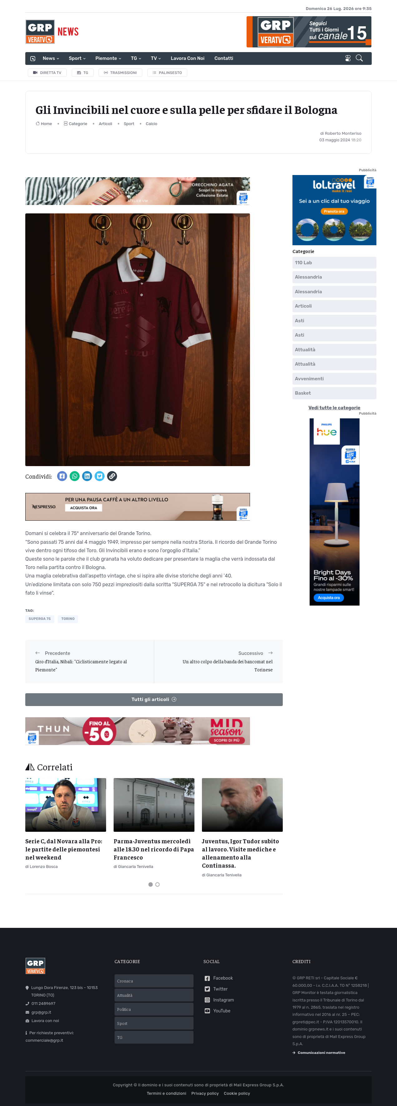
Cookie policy (237, 1093)
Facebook (218, 979)
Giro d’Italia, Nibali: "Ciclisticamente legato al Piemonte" (81, 665)
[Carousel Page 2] (157, 884)
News (49, 58)
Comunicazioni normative (318, 1052)
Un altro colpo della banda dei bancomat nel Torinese (228, 665)
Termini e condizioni (166, 1093)
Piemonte (106, 58)
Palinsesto (167, 73)
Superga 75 (40, 619)
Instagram (218, 1000)
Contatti (223, 58)
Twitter (215, 989)
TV (154, 58)
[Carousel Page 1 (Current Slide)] (151, 884)
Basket (303, 393)
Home (44, 123)
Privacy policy (205, 1093)
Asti (299, 320)
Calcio (151, 123)
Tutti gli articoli (153, 700)
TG (134, 58)
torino (68, 619)
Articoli (105, 123)
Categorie (75, 123)
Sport (75, 58)
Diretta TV (47, 73)
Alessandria (308, 277)
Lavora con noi (187, 58)
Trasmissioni (120, 73)
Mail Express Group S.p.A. (259, 1085)
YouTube (216, 1011)
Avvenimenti (309, 378)
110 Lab (303, 262)
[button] (360, 58)
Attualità (305, 349)
